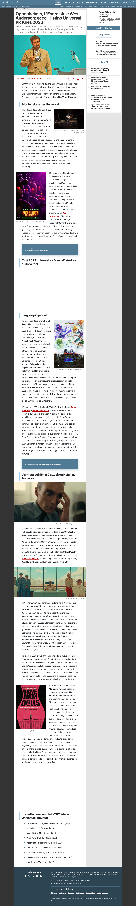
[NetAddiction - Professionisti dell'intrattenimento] (67, 890)
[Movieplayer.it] (10, 2)
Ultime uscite (98, 6)
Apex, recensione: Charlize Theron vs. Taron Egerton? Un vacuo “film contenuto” (101, 106)
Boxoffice (131, 6)
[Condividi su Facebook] (69, 79)
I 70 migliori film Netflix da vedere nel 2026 (100, 87)
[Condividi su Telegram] (82, 79)
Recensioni (69, 6)
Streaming (114, 2)
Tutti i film (88, 6)
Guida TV (126, 2)
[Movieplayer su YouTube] (37, 876)
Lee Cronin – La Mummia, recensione (19, 6)
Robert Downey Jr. (30, 559)
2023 (103, 19)
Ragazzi (101, 22)
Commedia (111, 21)
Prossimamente (110, 6)
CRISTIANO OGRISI (36, 78)
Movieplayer (19, 8)
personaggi (91, 2)
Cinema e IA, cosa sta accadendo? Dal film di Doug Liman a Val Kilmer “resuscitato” (101, 98)
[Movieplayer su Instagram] (33, 876)
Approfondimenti (32, 8)
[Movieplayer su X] (29, 876)
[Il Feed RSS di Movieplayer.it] (41, 876)
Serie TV (66, 2)
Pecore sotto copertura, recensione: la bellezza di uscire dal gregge (100, 70)
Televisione (78, 2)
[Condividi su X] (73, 79)
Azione (117, 19)
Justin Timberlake (40, 411)
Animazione (110, 19)
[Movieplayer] (33, 873)
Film (58, 2)
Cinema (103, 2)
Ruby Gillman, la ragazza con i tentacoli (107, 14)
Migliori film (79, 6)
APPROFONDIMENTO (22, 78)
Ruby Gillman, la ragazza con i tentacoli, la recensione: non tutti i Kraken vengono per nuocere (107, 43)
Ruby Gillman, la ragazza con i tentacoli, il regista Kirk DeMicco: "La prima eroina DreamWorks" (107, 53)
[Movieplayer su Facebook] (25, 876)
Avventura (103, 21)
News (62, 6)
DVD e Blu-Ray (121, 6)
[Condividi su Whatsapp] (78, 79)
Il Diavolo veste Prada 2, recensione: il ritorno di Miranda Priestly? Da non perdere (99, 80)
